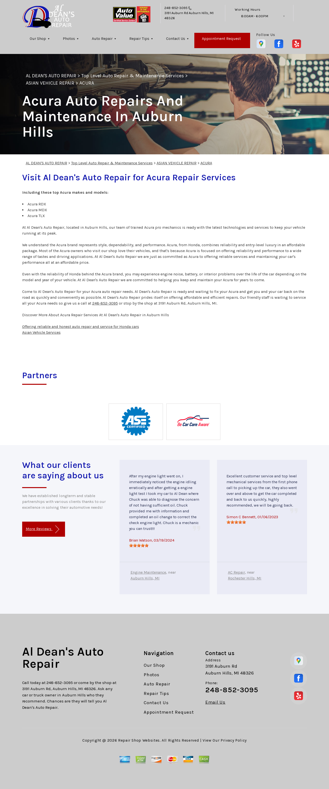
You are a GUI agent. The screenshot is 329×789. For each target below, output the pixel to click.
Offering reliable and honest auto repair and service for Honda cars (80, 326)
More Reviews (42, 529)
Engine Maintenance (148, 572)
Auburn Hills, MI (145, 578)
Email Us (215, 702)
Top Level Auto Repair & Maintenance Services (132, 76)
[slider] (139, 545)
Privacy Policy (234, 740)
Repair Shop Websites (139, 740)
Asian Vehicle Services (41, 332)
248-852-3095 (176, 8)
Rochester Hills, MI (245, 578)
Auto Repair (102, 38)
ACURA (86, 83)
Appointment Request (221, 38)
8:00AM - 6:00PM (254, 16)
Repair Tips (139, 38)
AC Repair (236, 572)
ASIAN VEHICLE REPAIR (50, 83)
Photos (69, 38)
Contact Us (175, 38)
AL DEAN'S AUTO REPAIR (51, 76)
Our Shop (38, 38)
